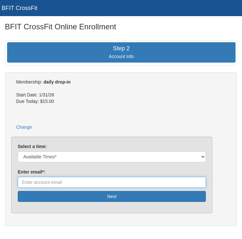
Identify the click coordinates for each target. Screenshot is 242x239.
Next (111, 196)
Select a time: (32, 146)
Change (24, 127)
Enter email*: (33, 171)
